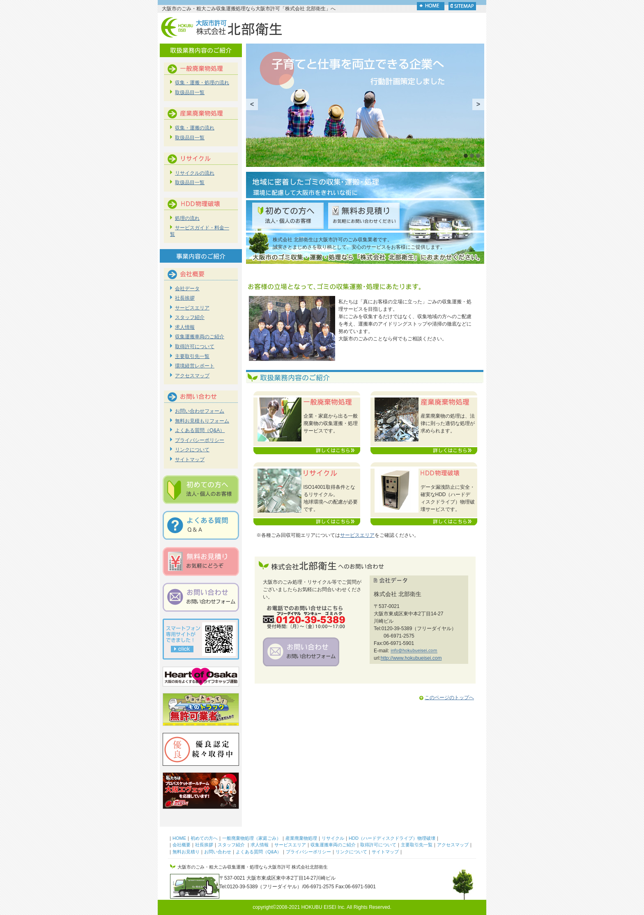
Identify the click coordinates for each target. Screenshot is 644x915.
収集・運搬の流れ (194, 128)
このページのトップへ (446, 697)
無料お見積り (186, 851)
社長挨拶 (185, 298)
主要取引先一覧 (192, 356)
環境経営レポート (194, 366)
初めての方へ (204, 838)
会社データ (187, 288)
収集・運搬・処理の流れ (202, 82)
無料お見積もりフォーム (202, 421)
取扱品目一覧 (190, 92)
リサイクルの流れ (194, 173)
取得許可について (194, 346)
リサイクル (333, 838)
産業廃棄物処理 (301, 838)
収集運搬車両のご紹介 (199, 337)
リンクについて (192, 450)
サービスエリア (357, 535)
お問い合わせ (217, 851)
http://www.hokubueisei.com (411, 658)
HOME (179, 838)
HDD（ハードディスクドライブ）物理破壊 (392, 838)
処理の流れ (187, 218)
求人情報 (185, 327)
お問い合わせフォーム (199, 411)
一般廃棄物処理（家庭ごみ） (251, 838)
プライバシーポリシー (199, 440)
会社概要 (181, 844)
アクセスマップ (192, 376)
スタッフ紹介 (190, 317)
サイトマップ (190, 459)
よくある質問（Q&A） (200, 430)
